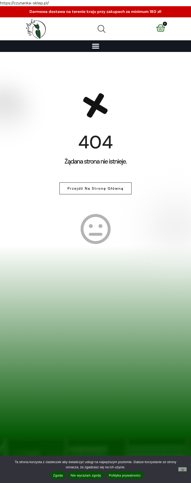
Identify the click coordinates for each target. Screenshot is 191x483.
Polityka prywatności (125, 475)
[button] (95, 46)
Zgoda (58, 475)
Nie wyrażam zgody (86, 475)
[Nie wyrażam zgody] (182, 469)
